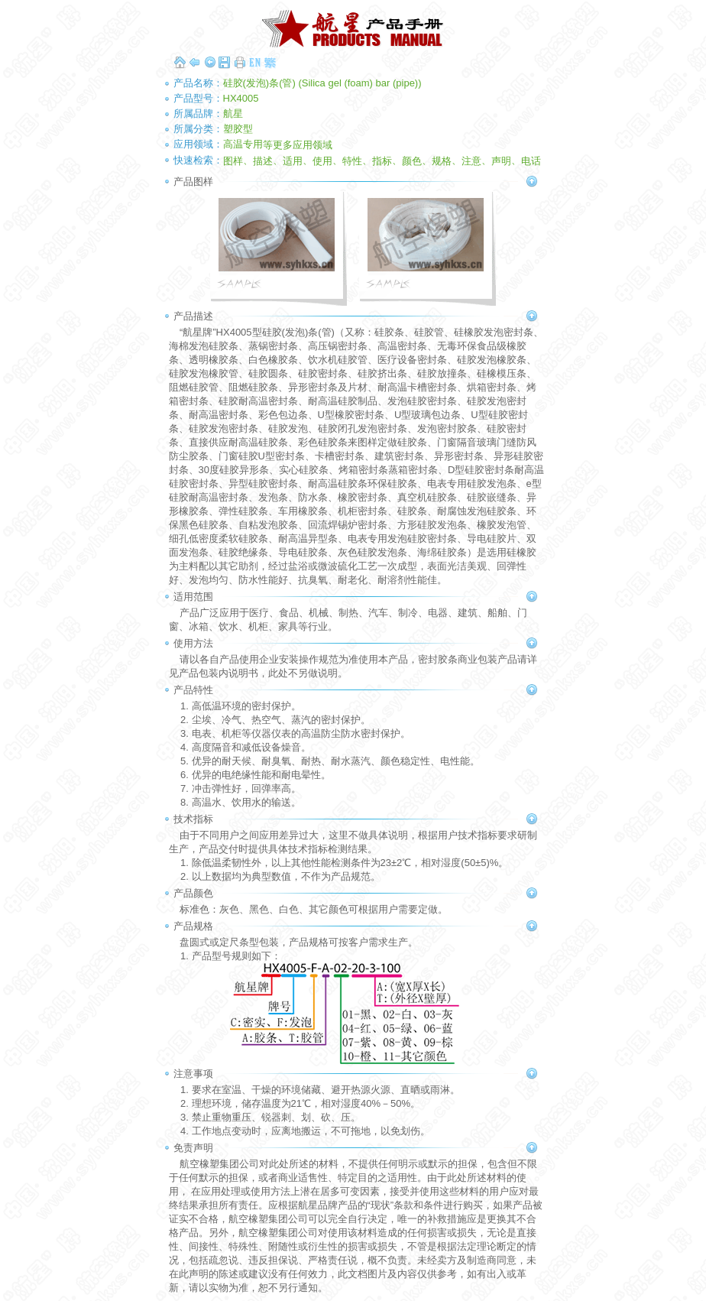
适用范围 (193, 596)
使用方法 (193, 643)
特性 (352, 160)
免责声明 (193, 1147)
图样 (233, 160)
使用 (322, 160)
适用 (293, 160)
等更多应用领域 (297, 145)
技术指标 (193, 819)
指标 (382, 160)
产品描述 (193, 316)
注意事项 (193, 1073)
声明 (501, 160)
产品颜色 (193, 893)
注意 (471, 160)
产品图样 (193, 181)
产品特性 (193, 690)
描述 (263, 160)
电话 (531, 160)
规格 (442, 160)
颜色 (412, 160)
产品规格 (193, 926)
